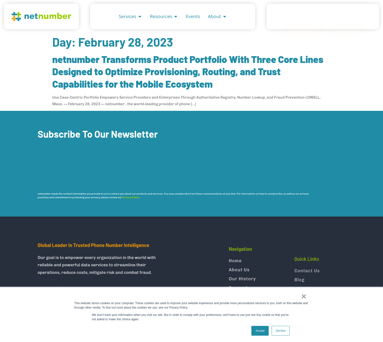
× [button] (304, 296)
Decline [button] (281, 330)
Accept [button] (260, 330)
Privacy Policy (131, 197)
